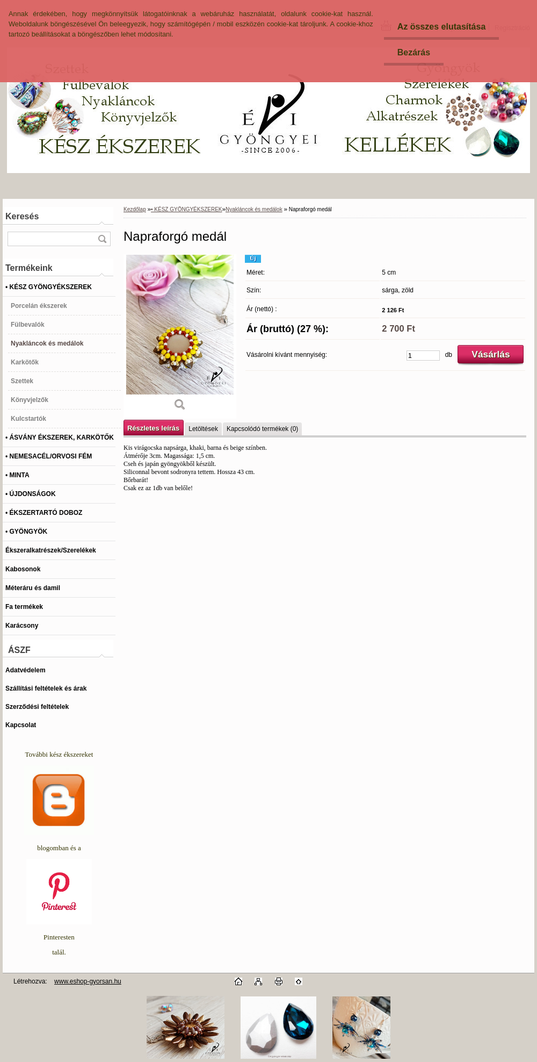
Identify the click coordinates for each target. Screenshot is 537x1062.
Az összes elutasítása (441, 26)
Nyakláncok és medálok (254, 209)
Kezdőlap (135, 209)
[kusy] (423, 355)
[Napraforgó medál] (180, 336)
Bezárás (413, 52)
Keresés (22, 216)
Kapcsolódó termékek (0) (262, 429)
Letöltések (203, 429)
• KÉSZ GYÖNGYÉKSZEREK (186, 209)
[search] (102, 239)
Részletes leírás (153, 428)
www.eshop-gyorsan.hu (87, 981)
